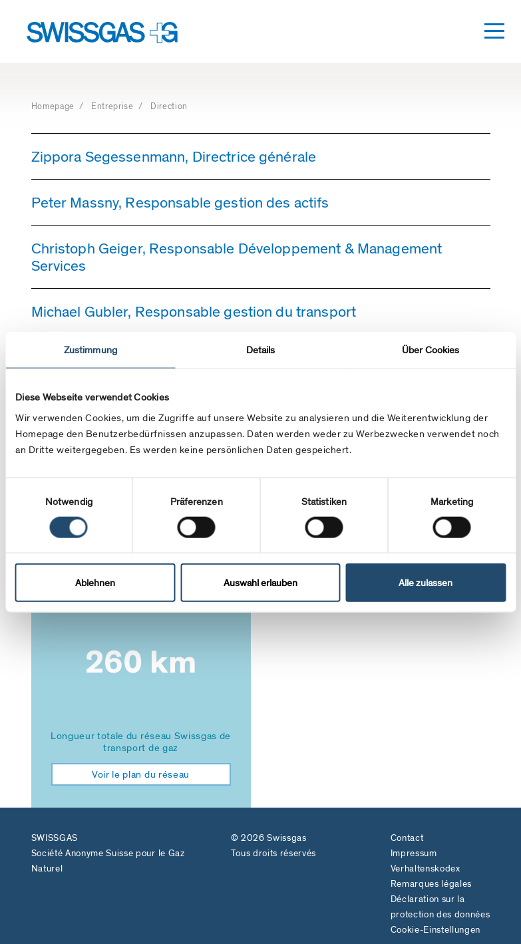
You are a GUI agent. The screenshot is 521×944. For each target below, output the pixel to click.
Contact (407, 838)
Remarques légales (431, 883)
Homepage (54, 106)
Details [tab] (260, 349)
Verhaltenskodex (425, 868)
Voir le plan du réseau (141, 774)
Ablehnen (95, 582)
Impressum (414, 853)
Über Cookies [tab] (430, 349)
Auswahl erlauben (260, 582)
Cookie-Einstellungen (436, 929)
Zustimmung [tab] (90, 349)
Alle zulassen (425, 582)
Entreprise (113, 106)
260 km (140, 662)
